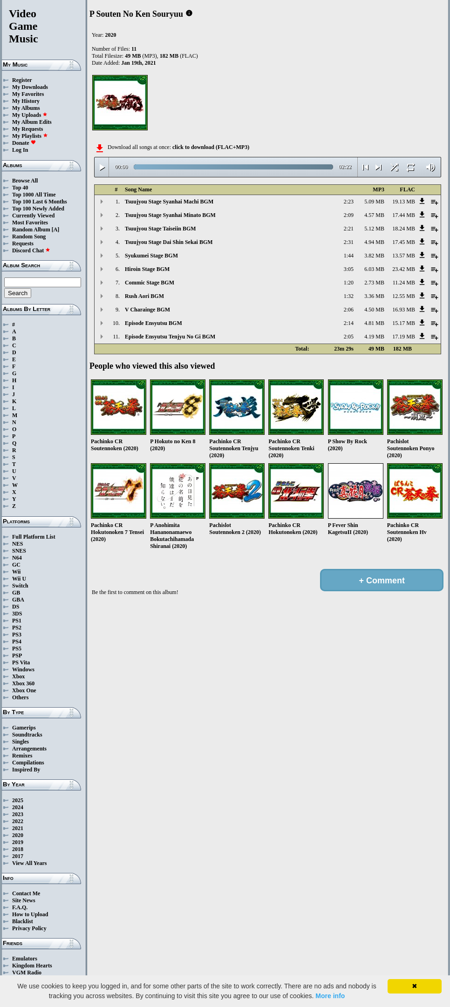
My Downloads (30, 87)
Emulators (24, 958)
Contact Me (26, 893)
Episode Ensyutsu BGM (153, 323)
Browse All (25, 180)
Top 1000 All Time (33, 194)
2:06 (349, 309)
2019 (17, 842)
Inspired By (26, 769)
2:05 (349, 336)
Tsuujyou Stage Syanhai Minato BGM (170, 215)
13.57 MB (403, 255)
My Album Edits (32, 122)
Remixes (22, 755)
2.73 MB (374, 282)
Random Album (31, 229)
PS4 (16, 641)
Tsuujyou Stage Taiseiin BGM (160, 228)
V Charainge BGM (147, 309)
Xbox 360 (23, 683)
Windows (23, 669)
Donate (24, 143)
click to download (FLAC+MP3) (210, 147)
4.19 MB (374, 336)
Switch (20, 585)
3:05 (349, 269)
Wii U (19, 578)
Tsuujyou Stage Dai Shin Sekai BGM (169, 242)
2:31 (349, 242)
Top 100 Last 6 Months (39, 201)
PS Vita (21, 662)
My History (26, 101)
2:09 (349, 215)
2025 (17, 800)
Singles (20, 741)
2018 (17, 849)
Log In (20, 150)
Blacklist (22, 921)
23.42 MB (403, 269)
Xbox (18, 676)
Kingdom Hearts (32, 965)
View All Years (29, 863)
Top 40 (20, 187)
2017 (17, 856)
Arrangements (29, 748)
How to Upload (30, 914)
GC (16, 564)
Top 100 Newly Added (38, 208)
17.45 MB (403, 242)
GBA (18, 599)
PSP (17, 655)
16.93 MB (403, 309)
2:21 (349, 228)
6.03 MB (374, 269)
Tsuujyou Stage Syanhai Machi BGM (169, 201)
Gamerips (24, 727)
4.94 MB (374, 242)
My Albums (26, 108)
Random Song (29, 236)
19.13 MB (403, 201)
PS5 (16, 648)
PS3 (16, 634)
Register (22, 80)
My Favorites (28, 94)
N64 (17, 557)
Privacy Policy (29, 928)
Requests (23, 243)
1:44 (349, 255)
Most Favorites (30, 222)
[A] (56, 229)
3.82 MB (374, 255)
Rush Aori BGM (144, 296)
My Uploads (30, 115)
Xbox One (24, 690)
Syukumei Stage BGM (151, 255)
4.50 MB (374, 309)
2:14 (349, 323)
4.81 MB (374, 323)
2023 (17, 814)
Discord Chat (31, 250)
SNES (19, 550)
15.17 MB (403, 323)
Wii (16, 571)
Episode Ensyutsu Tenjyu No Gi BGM (170, 336)
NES (17, 544)
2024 (17, 807)
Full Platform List (33, 537)
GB (16, 592)
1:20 (349, 282)
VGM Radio (26, 972)
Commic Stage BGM (149, 282)
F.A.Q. (19, 907)
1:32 (349, 296)
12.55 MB (403, 296)
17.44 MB (403, 215)
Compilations (28, 762)
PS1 (16, 620)
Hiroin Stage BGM (147, 269)
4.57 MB (374, 215)
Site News (23, 900)
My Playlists (30, 136)
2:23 (349, 201)
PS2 (16, 627)
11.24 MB (404, 282)
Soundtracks (27, 734)
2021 (17, 828)
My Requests (27, 129)
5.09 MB (374, 201)
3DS (17, 613)
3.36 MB (374, 296)
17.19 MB (403, 336)
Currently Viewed (33, 215)
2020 (17, 835)
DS (15, 606)
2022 (17, 821)
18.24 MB (403, 228)
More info (330, 996)
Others (20, 697)
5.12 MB (374, 228)
